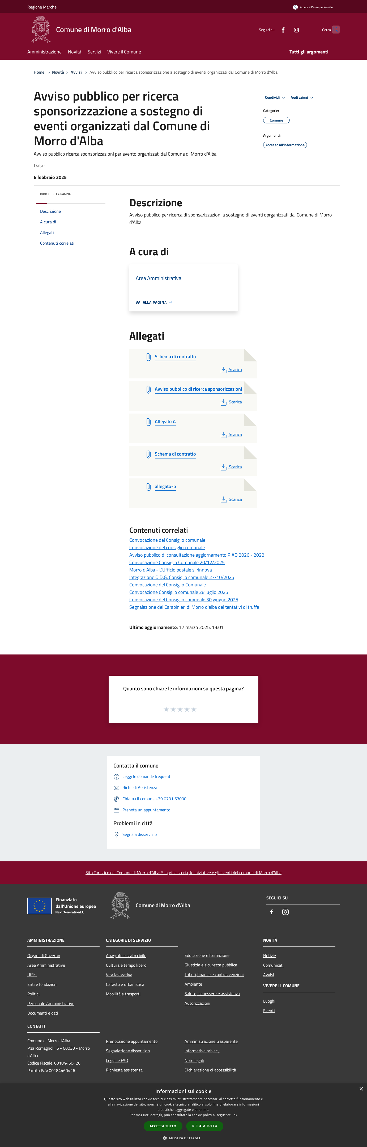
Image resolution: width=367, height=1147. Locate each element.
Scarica (230, 369)
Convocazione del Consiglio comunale (167, 540)
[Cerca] (333, 29)
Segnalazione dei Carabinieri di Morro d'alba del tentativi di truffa (194, 607)
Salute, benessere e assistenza (212, 993)
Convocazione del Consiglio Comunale (167, 584)
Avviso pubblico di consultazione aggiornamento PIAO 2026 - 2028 (196, 554)
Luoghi (269, 1001)
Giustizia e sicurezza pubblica (211, 965)
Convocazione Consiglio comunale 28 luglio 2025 (178, 592)
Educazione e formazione (207, 955)
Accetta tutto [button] (163, 1126)
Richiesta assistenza (124, 1070)
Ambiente (193, 984)
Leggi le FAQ (117, 1060)
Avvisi (76, 72)
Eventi (269, 1010)
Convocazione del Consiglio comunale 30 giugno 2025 (183, 599)
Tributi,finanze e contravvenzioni (214, 974)
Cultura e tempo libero (126, 965)
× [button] (361, 1089)
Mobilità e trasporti (123, 994)
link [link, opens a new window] (234, 1115)
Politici (33, 994)
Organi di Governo (43, 955)
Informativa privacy (202, 1051)
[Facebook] (272, 29)
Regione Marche (42, 7)
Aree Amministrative (46, 965)
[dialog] (183, 1115)
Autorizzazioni (197, 1003)
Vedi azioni (303, 97)
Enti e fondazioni (42, 984)
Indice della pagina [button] (55, 194)
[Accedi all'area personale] (313, 7)
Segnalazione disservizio (128, 1051)
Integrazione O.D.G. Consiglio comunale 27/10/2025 (181, 577)
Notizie (269, 955)
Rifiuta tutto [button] (204, 1126)
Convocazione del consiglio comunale (167, 547)
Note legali (194, 1060)
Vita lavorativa (119, 974)
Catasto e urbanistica (125, 984)
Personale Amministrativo (50, 1003)
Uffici (32, 974)
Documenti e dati (42, 1013)
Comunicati (273, 965)
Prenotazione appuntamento (131, 1041)
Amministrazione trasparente (211, 1041)
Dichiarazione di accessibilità (210, 1070)
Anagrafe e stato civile (126, 955)
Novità (58, 72)
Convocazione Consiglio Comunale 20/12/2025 (177, 562)
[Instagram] (286, 29)
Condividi (276, 97)
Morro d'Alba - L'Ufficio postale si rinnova (170, 569)
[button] (183, 1138)
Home (39, 72)
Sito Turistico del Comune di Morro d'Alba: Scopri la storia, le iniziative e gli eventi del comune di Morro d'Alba (183, 872)
